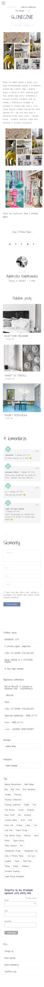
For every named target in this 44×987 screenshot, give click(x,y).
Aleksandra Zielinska (11, 472)
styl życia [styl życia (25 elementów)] (31, 856)
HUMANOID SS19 (12, 639)
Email (19, 900)
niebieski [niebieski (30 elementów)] (27, 835)
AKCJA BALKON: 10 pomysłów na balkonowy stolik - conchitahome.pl (19, 687)
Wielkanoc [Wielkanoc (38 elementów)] (25, 866)
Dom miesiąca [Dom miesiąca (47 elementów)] (10, 810)
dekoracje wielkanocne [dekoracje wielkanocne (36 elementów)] (13, 799)
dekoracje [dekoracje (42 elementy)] (17, 794)
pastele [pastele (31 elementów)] (7, 840)
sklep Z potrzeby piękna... (22, 232)
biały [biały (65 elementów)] (6, 789)
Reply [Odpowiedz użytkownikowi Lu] (37, 488)
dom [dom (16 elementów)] (34, 804)
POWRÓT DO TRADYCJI (15, 375)
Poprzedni (16, 25)
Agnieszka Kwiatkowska (28, 7)
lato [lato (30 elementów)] (35, 825)
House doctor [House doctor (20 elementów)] (10, 815)
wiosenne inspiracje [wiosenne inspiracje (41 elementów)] (12, 871)
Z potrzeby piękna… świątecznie (17, 646)
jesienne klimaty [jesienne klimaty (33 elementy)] (11, 820)
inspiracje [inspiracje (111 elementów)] (27, 815)
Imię (5, 911)
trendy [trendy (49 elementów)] (7, 866)
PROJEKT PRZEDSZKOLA (16, 415)
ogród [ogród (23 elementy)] (36, 835)
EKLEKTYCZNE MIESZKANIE (16, 335)
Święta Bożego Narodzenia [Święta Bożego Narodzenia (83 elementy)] (14, 876)
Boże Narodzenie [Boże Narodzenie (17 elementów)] (29, 789)
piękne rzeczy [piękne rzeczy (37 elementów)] (18, 840)
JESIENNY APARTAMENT (23, 729)
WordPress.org (10, 971)
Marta (7, 702)
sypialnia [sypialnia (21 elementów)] (8, 861)
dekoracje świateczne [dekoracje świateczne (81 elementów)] (13, 804)
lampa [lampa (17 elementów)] (27, 825)
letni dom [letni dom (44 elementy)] (8, 830)
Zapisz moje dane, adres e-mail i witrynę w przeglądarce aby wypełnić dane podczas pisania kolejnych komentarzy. (21, 595)
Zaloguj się (9, 951)
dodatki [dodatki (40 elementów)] (26, 804)
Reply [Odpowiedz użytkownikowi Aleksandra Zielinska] (37, 468)
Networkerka (9, 455)
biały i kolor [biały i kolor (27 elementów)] (15, 789)
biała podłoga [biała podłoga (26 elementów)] (29, 784)
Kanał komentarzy (12, 964)
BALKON (9, 695)
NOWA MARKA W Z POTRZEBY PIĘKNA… (19, 660)
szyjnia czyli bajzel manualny (14, 509)
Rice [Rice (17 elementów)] (21, 845)
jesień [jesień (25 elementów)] (22, 820)
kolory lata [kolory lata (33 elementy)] (9, 825)
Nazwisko (7, 921)
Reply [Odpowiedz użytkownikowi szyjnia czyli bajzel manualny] (37, 505)
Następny (28, 25)
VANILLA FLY (31, 715)
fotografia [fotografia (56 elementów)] (30, 810)
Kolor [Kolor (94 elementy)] (30, 820)
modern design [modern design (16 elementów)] (21, 830)
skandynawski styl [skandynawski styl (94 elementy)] (30, 850)
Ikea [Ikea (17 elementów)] (19, 815)
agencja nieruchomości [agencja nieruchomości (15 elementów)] (13, 784)
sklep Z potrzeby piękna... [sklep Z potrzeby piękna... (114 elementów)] (14, 856)
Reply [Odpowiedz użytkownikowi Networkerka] (37, 451)
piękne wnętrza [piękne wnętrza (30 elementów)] (11, 845)
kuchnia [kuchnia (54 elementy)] (19, 825)
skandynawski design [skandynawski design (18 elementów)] (13, 850)
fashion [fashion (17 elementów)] (21, 810)
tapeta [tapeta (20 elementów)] (16, 861)
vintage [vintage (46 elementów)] (15, 866)
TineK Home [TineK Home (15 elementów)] (27, 861)
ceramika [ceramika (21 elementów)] (8, 794)
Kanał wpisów (10, 957)
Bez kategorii (20, 11)
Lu (6, 491)
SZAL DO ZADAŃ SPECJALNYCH (19, 653)
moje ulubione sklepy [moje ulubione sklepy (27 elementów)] (13, 835)
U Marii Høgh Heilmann (14, 668)
